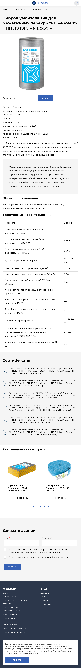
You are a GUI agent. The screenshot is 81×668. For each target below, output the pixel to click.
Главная (6, 9)
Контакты (44, 597)
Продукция (21, 9)
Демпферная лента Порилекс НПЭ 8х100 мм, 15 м (57, 488)
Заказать (12, 567)
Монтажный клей (10, 607)
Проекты (44, 600)
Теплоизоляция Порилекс (14, 628)
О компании (46, 604)
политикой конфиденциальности (42, 552)
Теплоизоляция (10, 618)
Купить (45, 98)
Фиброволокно (10, 597)
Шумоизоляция (40, 9)
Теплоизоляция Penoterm (14, 632)
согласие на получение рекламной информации (42, 557)
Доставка (44, 593)
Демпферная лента (11, 611)
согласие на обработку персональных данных (40, 549)
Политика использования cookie (21, 653)
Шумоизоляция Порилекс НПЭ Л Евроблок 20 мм (17, 488)
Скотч (5, 593)
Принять (17, 660)
